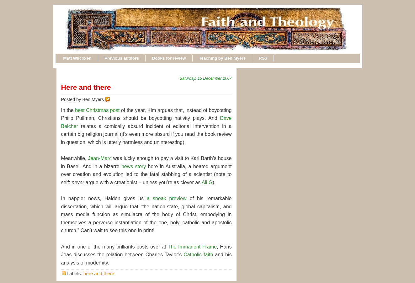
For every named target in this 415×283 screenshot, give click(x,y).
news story (133, 166)
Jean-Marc (100, 158)
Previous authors (121, 58)
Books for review (169, 58)
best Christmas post (97, 110)
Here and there (86, 87)
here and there (98, 273)
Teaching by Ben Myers (222, 58)
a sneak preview (167, 198)
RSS (263, 58)
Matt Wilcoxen (77, 58)
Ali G (207, 182)
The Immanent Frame (192, 246)
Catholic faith (198, 254)
